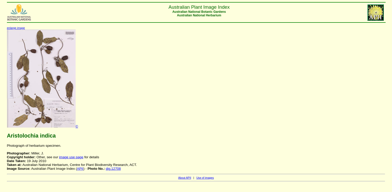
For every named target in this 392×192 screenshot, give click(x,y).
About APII (184, 177)
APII (80, 169)
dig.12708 (113, 169)
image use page (71, 157)
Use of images (205, 177)
